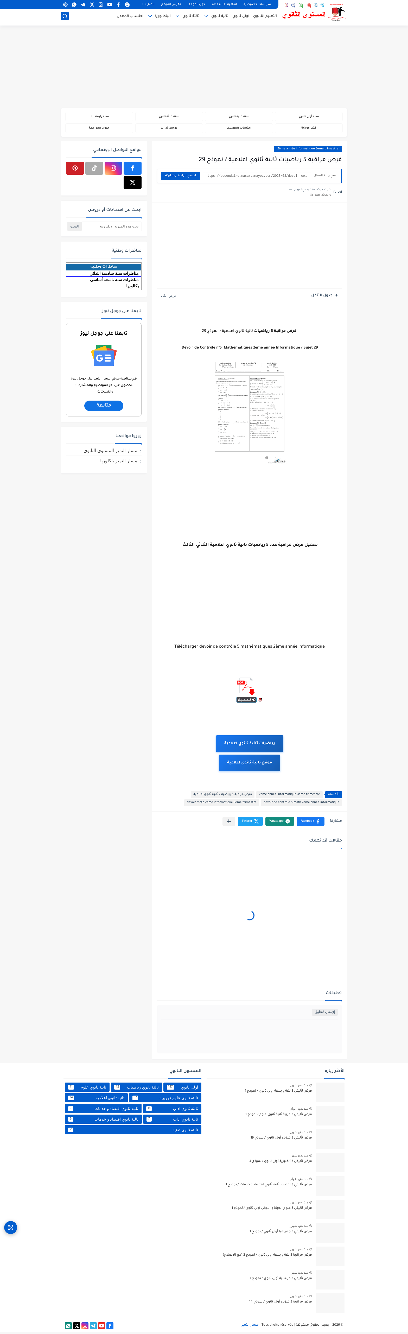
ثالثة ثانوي (191, 17)
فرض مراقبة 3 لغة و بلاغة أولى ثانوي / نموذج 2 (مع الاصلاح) (267, 1257)
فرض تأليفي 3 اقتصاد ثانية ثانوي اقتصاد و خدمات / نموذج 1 (269, 1187)
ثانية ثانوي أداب (172, 1121)
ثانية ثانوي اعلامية (96, 1099)
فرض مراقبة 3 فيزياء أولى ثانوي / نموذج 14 (280, 1304)
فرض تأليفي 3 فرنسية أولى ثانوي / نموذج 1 (281, 1280)
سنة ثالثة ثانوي (169, 117)
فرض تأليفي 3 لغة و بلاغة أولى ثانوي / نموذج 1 (278, 1093)
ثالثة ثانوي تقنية (133, 1131)
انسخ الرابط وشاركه (180, 178)
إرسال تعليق (325, 1014)
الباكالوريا (163, 17)
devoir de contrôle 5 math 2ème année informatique (301, 804)
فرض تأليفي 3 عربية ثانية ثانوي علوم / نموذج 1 (278, 1116)
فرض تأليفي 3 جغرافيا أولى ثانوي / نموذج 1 (281, 1234)
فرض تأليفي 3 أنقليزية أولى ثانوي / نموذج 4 (280, 1163)
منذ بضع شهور (299, 1087)
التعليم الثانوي (265, 17)
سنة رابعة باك (99, 117)
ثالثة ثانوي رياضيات (136, 1089)
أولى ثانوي (240, 17)
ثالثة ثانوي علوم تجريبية (165, 1099)
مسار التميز (250, 1327)
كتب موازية (309, 129)
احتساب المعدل (130, 17)
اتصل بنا (148, 4)
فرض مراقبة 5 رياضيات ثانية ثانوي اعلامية (222, 796)
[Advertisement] (204, 67)
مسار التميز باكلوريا (118, 462)
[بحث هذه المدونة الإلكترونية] (112, 228)
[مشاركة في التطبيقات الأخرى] (228, 823)
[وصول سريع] (10, 1223)
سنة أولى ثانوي (308, 117)
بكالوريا (132, 288)
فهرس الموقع (171, 4)
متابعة (104, 407)
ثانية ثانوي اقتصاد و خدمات (103, 1110)
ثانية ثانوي (219, 17)
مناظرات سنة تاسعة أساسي (114, 281)
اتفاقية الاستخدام (224, 4)
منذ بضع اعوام (299, 1110)
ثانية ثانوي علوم (87, 1089)
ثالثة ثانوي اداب (172, 1110)
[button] (310, 823)
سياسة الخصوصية (257, 4)
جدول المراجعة (99, 129)
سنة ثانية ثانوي (239, 117)
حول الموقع (196, 4)
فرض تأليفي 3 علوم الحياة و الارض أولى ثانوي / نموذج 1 (272, 1210)
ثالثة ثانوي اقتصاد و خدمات (103, 1121)
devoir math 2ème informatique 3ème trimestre (222, 804)
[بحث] (65, 17)
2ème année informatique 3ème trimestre (308, 151)
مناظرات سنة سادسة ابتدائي (114, 275)
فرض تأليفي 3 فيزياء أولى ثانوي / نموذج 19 (281, 1140)
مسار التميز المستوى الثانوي (110, 452)
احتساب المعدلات (239, 129)
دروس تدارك (169, 129)
